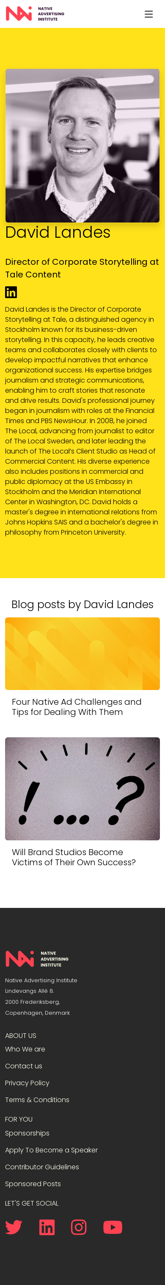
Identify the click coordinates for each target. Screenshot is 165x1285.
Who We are (25, 1049)
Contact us (23, 1066)
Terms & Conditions (37, 1100)
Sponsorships (27, 1133)
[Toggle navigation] (148, 14)
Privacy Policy (27, 1083)
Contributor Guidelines (42, 1167)
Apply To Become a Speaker (51, 1150)
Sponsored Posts (33, 1184)
